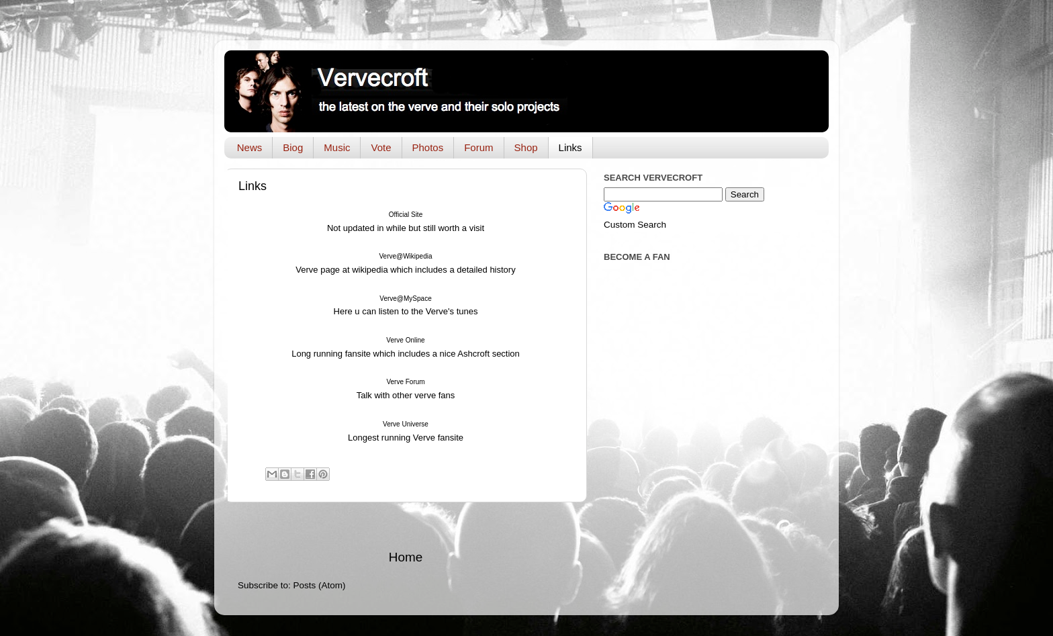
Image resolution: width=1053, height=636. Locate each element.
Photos (428, 147)
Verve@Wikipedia (405, 256)
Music (337, 147)
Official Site (405, 214)
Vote (381, 147)
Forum (478, 147)
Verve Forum (405, 381)
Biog (293, 147)
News (250, 147)
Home (405, 557)
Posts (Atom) (319, 585)
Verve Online (405, 340)
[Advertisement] (405, 525)
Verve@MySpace (405, 298)
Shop (526, 147)
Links (570, 147)
